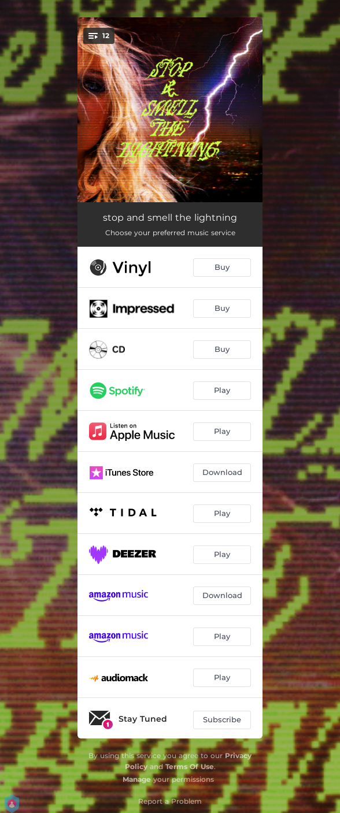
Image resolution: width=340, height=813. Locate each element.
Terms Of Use (189, 766)
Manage (137, 779)
